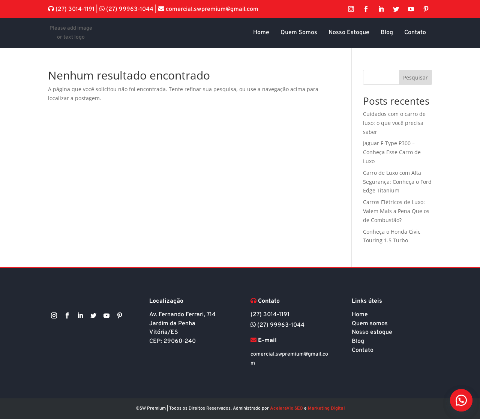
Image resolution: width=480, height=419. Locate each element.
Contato (363, 350)
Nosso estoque (372, 332)
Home (360, 314)
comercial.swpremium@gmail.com (211, 9)
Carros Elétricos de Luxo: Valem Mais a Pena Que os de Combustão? (396, 211)
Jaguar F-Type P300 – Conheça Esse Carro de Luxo (392, 152)
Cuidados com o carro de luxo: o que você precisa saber (394, 122)
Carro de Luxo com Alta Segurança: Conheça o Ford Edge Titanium (397, 181)
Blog (358, 341)
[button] (461, 400)
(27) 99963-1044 (129, 9)
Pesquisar (415, 77)
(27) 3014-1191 (75, 9)
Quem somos (370, 323)
